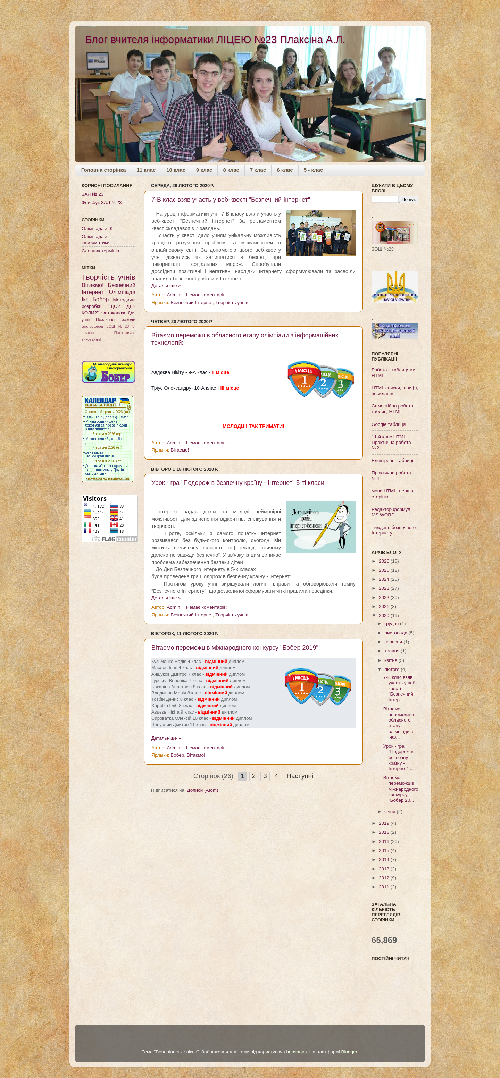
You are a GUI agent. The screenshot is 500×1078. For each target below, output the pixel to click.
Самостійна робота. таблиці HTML (393, 408)
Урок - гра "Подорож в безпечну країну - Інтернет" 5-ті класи (237, 482)
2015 (385, 850)
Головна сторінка (103, 170)
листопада (396, 632)
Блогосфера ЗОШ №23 (105, 326)
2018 (385, 832)
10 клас (175, 170)
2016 (385, 841)
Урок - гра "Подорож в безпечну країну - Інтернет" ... (398, 757)
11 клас (146, 170)
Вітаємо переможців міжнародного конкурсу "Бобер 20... (400, 789)
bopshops (296, 1051)
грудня (392, 623)
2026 (385, 561)
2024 (385, 579)
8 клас (231, 170)
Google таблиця (389, 424)
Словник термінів (100, 250)
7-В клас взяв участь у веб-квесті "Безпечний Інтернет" (230, 199)
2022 (385, 597)
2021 (385, 606)
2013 (385, 868)
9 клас (204, 170)
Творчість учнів (231, 302)
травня (392, 651)
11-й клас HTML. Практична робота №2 (391, 442)
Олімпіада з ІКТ (98, 228)
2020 (385, 615)
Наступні (299, 776)
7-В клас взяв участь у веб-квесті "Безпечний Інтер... (400, 688)
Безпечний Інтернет (191, 302)
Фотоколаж (113, 312)
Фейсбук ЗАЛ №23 (102, 202)
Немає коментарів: (207, 294)
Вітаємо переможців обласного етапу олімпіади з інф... (398, 723)
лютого (392, 669)
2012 (385, 878)
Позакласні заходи (115, 319)
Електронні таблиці (392, 460)
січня (390, 811)
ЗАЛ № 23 (92, 194)
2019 (385, 823)
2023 (385, 588)
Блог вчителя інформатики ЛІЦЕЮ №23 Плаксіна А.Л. (215, 39)
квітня (391, 660)
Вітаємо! (179, 450)
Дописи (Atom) (202, 790)
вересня (393, 642)
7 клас (258, 170)
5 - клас (313, 170)
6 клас (285, 170)
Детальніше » (166, 285)
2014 (385, 859)
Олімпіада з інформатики (95, 239)
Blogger (349, 1051)
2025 (385, 570)
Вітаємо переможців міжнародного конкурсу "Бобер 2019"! (235, 647)
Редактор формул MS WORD (391, 512)
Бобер (177, 755)
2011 (385, 887)
